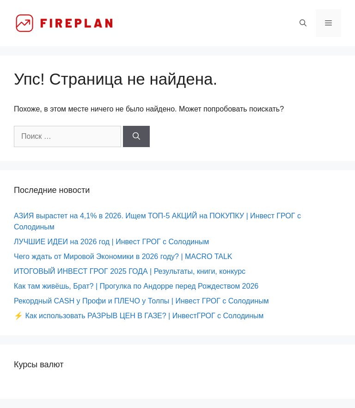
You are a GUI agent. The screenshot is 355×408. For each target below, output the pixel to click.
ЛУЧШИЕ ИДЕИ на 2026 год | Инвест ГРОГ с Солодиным (111, 242)
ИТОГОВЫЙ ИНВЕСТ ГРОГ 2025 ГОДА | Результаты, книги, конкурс (129, 271)
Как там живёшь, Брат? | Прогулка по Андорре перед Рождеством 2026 (136, 286)
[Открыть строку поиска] (303, 23)
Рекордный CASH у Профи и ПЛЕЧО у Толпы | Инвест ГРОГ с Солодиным (141, 301)
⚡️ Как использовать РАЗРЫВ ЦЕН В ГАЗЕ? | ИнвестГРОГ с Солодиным (138, 316)
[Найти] (136, 136)
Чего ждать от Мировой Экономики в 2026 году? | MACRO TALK (123, 256)
